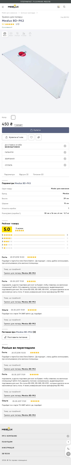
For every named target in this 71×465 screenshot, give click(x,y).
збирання (35, 159)
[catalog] (59, 7)
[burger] (2, 7)
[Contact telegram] (68, 454)
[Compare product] (38, 137)
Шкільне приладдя (29, 13)
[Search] (64, 7)
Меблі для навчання (10, 13)
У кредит (19, 125)
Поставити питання (15, 337)
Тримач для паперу (20, 273)
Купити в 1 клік (14, 137)
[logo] (13, 6)
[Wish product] (31, 137)
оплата (35, 165)
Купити (35, 130)
